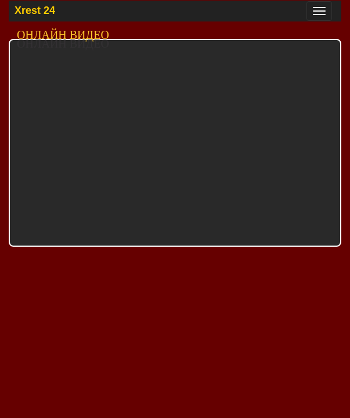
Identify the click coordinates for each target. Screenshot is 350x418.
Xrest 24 (35, 10)
